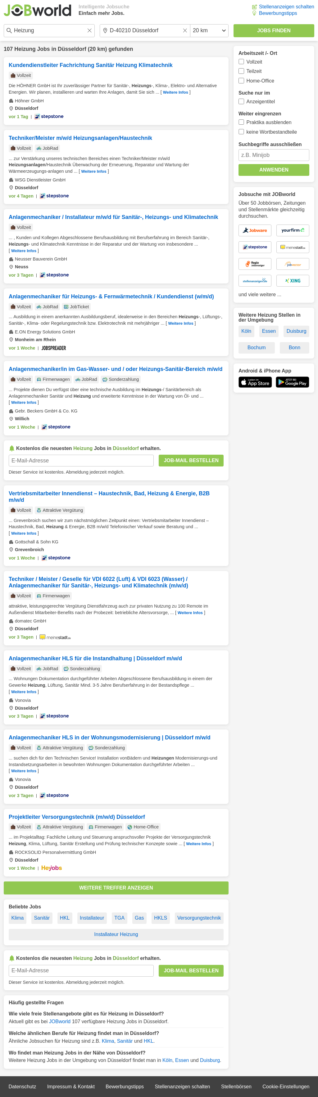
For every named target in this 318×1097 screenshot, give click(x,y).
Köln (167, 1060)
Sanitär (42, 918)
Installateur (92, 918)
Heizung (24, 49)
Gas (139, 918)
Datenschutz (22, 1086)
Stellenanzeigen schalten (286, 6)
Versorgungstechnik (199, 918)
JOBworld (59, 1021)
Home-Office (261, 80)
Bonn (294, 347)
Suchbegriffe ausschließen (270, 144)
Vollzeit (254, 62)
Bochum (257, 347)
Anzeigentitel (261, 101)
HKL (65, 918)
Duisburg (210, 1060)
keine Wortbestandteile (272, 132)
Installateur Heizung (116, 934)
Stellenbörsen (236, 1086)
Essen (182, 1060)
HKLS (160, 918)
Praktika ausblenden (269, 122)
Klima (17, 918)
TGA (119, 918)
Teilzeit (254, 71)
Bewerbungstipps (278, 13)
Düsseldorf (72, 49)
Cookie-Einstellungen (285, 1086)
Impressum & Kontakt (71, 1086)
